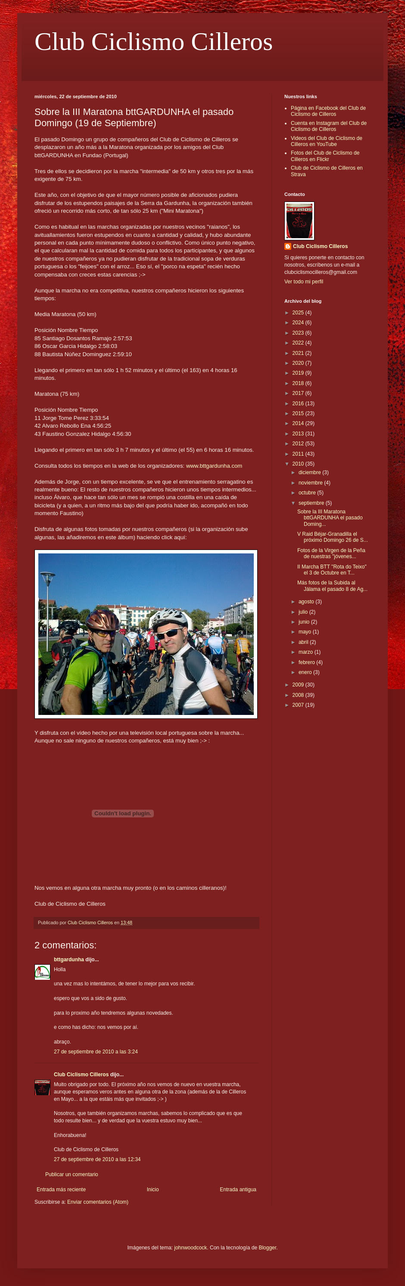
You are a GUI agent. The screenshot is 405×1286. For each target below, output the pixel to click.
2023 (299, 333)
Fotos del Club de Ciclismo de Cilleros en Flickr (325, 156)
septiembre (312, 503)
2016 (299, 404)
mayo (306, 632)
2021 (299, 353)
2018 (299, 383)
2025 (299, 313)
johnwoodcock (190, 1248)
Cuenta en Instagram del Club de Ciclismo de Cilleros (329, 126)
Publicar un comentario (71, 1174)
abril (304, 642)
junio (305, 622)
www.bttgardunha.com (214, 466)
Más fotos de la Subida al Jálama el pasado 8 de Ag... (332, 586)
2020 (299, 363)
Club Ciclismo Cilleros (153, 41)
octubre (308, 493)
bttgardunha (69, 960)
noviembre (311, 483)
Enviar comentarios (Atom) (97, 1202)
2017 (299, 393)
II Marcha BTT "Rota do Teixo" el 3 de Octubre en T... (332, 570)
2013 (299, 434)
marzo (307, 652)
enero (306, 672)
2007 (299, 705)
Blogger (267, 1248)
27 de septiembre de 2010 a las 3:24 (96, 1052)
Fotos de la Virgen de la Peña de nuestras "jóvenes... (331, 553)
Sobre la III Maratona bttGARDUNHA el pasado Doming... (330, 518)
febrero (307, 662)
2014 (299, 423)
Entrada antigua (238, 1190)
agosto (307, 602)
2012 (299, 444)
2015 (299, 413)
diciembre (310, 472)
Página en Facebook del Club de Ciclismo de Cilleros (328, 111)
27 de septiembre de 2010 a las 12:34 (97, 1159)
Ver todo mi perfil (303, 282)
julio (304, 612)
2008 (299, 695)
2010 (299, 464)
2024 (299, 323)
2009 (299, 685)
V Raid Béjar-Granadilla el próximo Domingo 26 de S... (332, 537)
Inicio (153, 1190)
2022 (299, 343)
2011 (299, 454)
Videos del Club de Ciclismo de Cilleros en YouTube (326, 141)
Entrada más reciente (61, 1190)
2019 (299, 373)
